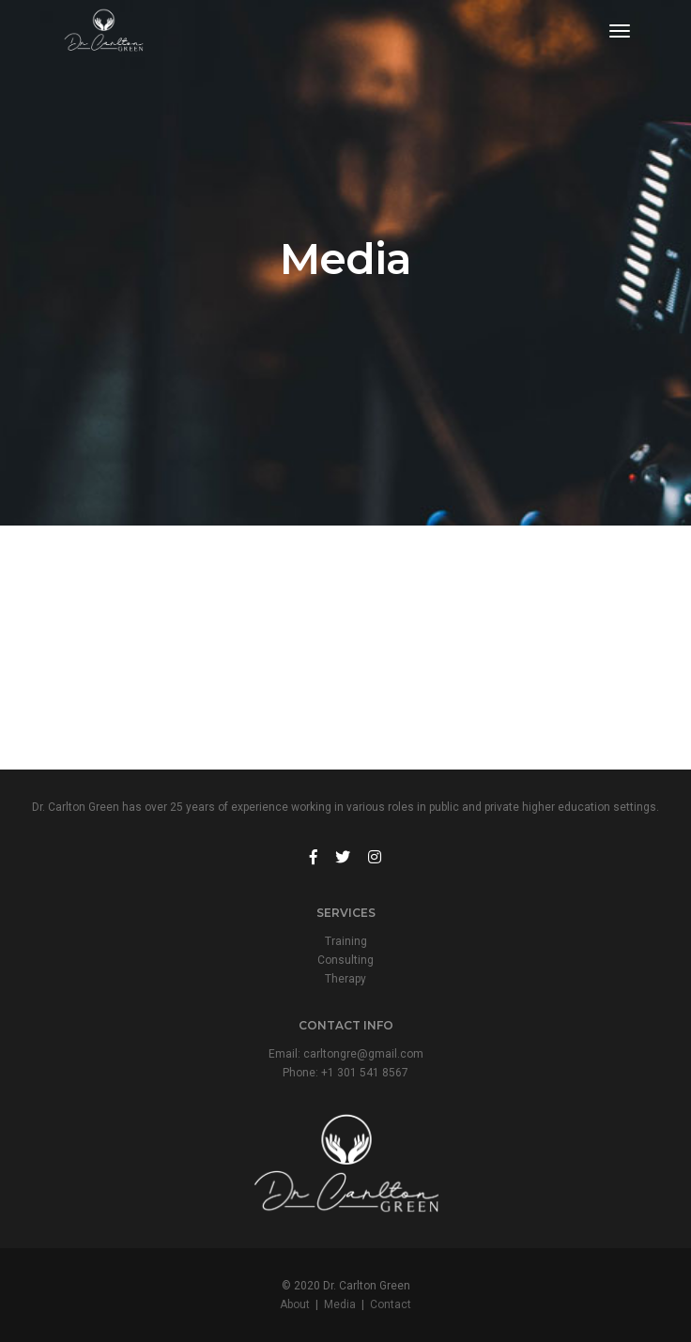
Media (340, 1304)
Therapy (345, 978)
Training (346, 941)
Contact (390, 1304)
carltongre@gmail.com (363, 1053)
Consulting (345, 960)
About (295, 1304)
